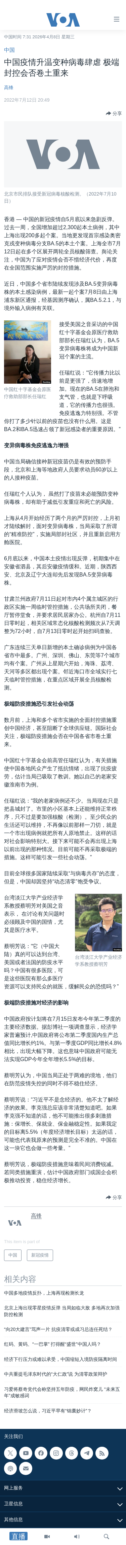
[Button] (114, 113)
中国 (9, 50)
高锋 (8, 87)
